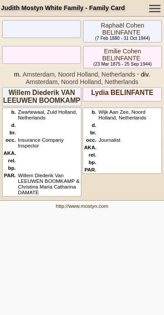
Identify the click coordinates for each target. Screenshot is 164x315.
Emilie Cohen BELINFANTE (121, 55)
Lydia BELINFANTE (122, 92)
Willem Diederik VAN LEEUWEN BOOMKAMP (41, 96)
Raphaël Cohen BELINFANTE (122, 29)
